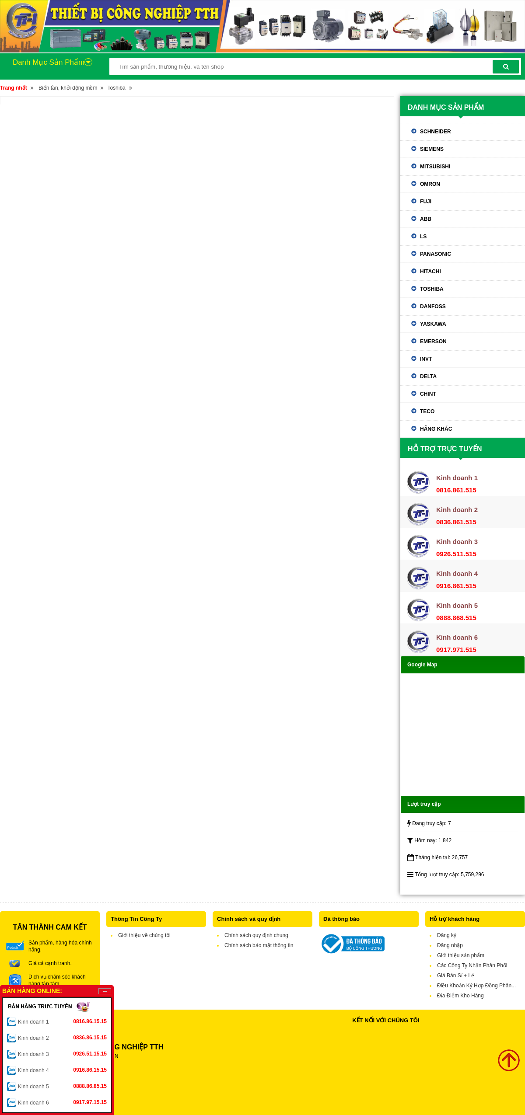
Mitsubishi (435, 167)
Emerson (433, 341)
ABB (425, 219)
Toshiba (116, 88)
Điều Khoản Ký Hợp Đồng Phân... (476, 986)
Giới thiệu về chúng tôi (144, 935)
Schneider (435, 132)
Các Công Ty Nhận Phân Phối (472, 965)
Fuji (425, 202)
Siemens (432, 149)
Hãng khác (436, 429)
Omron (430, 184)
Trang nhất (13, 88)
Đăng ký (446, 935)
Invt (426, 359)
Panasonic (435, 254)
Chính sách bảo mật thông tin (258, 945)
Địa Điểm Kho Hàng (460, 996)
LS (423, 236)
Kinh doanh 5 (62, 1086)
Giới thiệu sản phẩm (460, 955)
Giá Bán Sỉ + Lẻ (455, 975)
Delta (428, 376)
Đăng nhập (450, 945)
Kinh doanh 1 (62, 1021)
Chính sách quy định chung (256, 935)
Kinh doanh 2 (62, 1038)
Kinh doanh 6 (62, 1102)
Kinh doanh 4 (62, 1070)
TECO (427, 411)
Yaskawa (433, 324)
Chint (428, 394)
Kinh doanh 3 (62, 1054)
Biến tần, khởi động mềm (67, 88)
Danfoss (433, 306)
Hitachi (430, 271)
